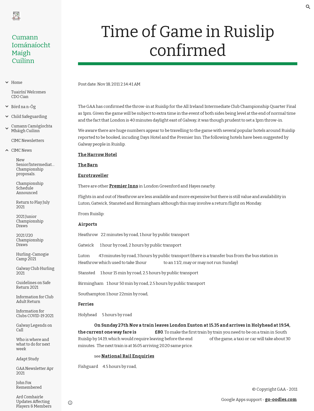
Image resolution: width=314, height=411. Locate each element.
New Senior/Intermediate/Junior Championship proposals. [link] (36, 167)
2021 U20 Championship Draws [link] (29, 240)
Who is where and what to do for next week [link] (33, 344)
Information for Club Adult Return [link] (34, 299)
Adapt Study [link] (27, 359)
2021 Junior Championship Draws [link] (29, 221)
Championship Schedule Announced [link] (29, 188)
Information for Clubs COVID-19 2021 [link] (34, 313)
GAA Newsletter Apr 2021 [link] (34, 370)
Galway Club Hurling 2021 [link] (35, 270)
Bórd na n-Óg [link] (23, 106)
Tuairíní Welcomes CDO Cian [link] (28, 94)
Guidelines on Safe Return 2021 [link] (33, 285)
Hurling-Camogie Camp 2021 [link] (32, 256)
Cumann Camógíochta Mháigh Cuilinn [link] (31, 128)
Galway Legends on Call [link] (34, 327)
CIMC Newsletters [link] (27, 140)
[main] (188, 44)
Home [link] (16, 82)
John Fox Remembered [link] (29, 385)
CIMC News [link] (21, 150)
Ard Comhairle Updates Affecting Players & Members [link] (34, 402)
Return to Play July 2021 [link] (33, 204)
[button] (308, 7)
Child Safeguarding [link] (29, 116)
